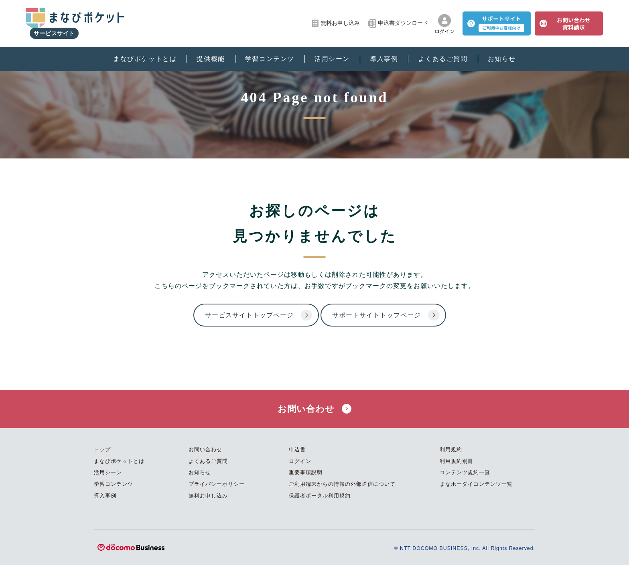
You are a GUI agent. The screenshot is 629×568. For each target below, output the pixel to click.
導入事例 (384, 52)
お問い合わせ (314, 410)
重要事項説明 (306, 475)
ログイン (300, 464)
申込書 (297, 452)
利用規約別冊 (456, 464)
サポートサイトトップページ (383, 315)
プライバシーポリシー (217, 487)
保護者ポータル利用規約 (320, 498)
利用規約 (451, 452)
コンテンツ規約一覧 (465, 475)
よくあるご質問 (442, 52)
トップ (102, 452)
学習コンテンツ (269, 52)
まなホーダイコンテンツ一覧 (476, 487)
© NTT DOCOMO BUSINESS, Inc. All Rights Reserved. (461, 551)
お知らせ (502, 52)
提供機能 (211, 52)
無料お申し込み (336, 20)
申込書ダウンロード (398, 20)
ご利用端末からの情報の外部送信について (342, 487)
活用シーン (332, 52)
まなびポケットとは (145, 52)
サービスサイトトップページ (232, 315)
